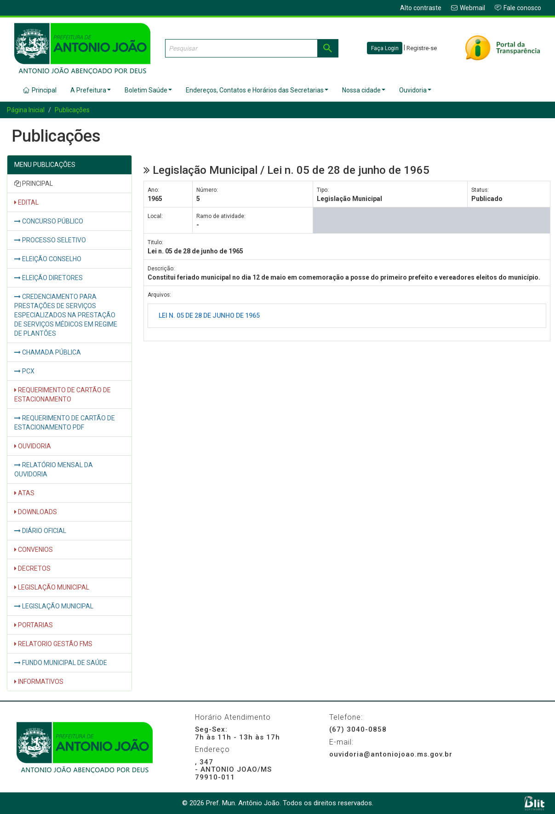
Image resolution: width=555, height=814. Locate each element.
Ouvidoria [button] (415, 90)
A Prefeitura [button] (90, 90)
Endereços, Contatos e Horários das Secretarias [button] (257, 90)
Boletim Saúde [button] (148, 90)
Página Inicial (26, 110)
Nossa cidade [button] (363, 90)
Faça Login (385, 48)
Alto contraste (420, 7)
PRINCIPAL (33, 183)
